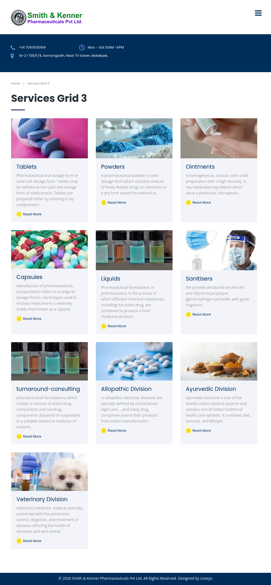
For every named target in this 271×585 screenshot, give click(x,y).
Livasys (206, 578)
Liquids (110, 278)
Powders (113, 167)
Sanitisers (199, 278)
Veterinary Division (42, 499)
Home (15, 83)
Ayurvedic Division (211, 389)
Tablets (26, 167)
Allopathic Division (126, 389)
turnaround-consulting (48, 389)
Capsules (29, 277)
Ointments (200, 167)
